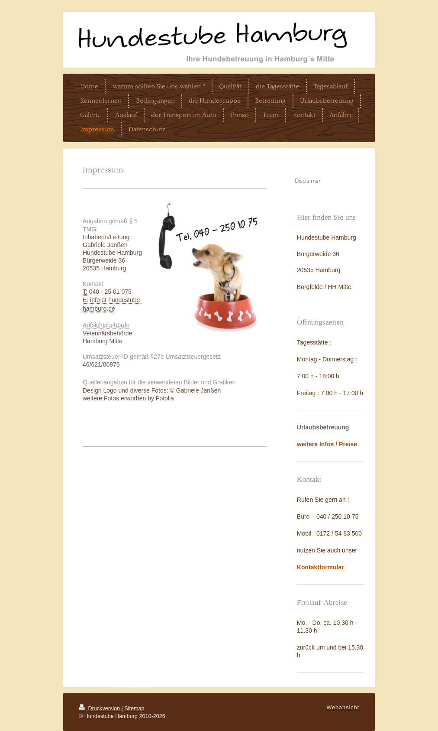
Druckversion (100, 708)
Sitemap (134, 708)
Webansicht (342, 708)
